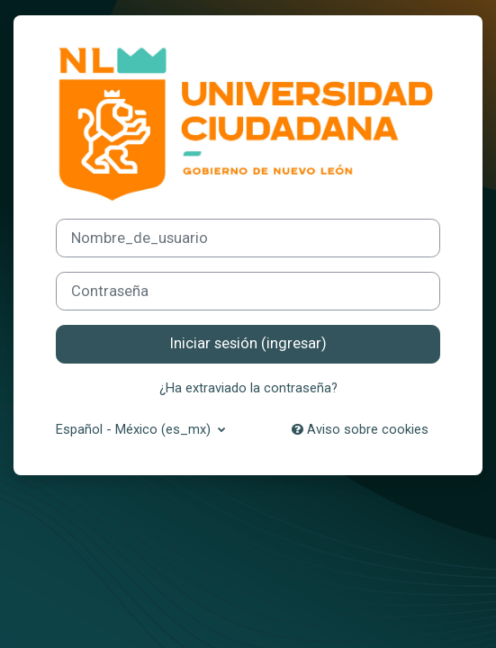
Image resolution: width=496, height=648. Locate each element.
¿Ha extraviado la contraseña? (248, 388)
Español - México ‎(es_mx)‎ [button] (135, 429)
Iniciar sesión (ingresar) (248, 343)
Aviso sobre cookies (360, 429)
